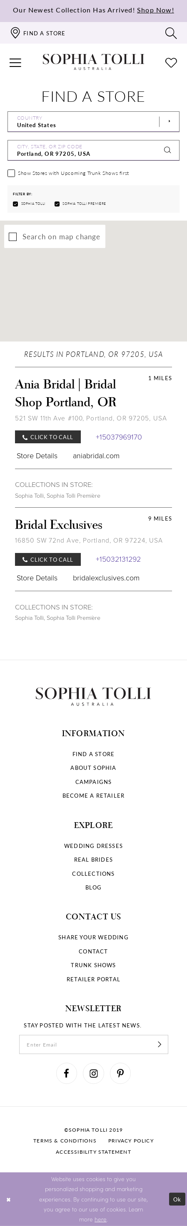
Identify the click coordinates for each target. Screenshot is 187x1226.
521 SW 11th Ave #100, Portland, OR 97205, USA (91, 418)
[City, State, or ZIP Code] (93, 150)
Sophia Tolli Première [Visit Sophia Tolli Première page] (73, 495)
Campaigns (93, 782)
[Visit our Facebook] (66, 1073)
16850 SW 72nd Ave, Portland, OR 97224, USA (89, 540)
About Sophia (93, 767)
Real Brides (93, 859)
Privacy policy (131, 1140)
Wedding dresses (93, 846)
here (101, 1219)
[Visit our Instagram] (93, 1073)
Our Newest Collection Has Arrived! (93, 10)
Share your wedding (93, 937)
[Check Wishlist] (171, 62)
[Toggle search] (171, 32)
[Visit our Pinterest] (120, 1073)
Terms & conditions (65, 1140)
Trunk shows (93, 965)
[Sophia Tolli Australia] (93, 62)
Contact (93, 951)
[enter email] (93, 1044)
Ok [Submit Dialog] (177, 1199)
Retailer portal (93, 979)
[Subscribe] (159, 1044)
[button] (15, 62)
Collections (93, 873)
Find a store (93, 754)
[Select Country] (93, 121)
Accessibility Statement (93, 1151)
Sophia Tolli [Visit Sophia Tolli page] (29, 495)
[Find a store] (37, 33)
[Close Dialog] (8, 1199)
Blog (93, 887)
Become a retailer (93, 795)
